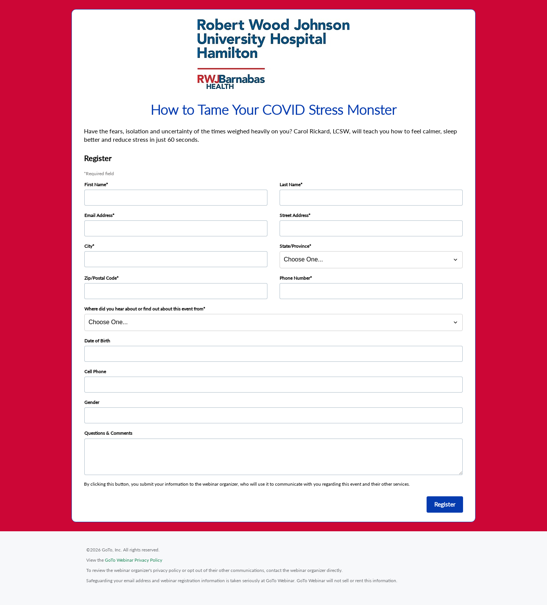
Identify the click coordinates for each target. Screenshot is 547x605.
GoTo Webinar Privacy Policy (133, 560)
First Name (95, 184)
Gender (91, 402)
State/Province (294, 246)
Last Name (290, 184)
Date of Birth (97, 341)
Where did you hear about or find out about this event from (143, 309)
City (88, 246)
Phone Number (295, 278)
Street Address (294, 215)
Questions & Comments (108, 433)
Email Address (98, 215)
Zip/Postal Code (100, 278)
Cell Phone (95, 371)
